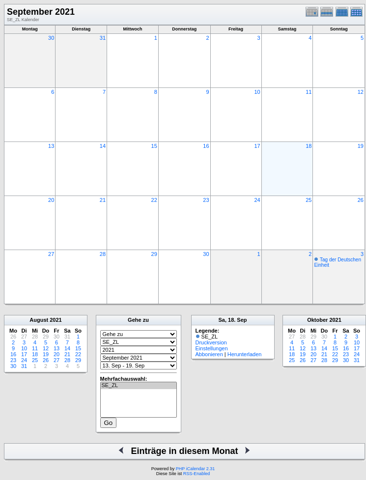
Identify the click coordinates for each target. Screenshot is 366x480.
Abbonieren (209, 354)
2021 (55, 320)
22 (154, 200)
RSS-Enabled (196, 473)
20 (51, 200)
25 (308, 200)
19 (361, 146)
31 (103, 38)
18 (308, 146)
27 (51, 254)
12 (361, 92)
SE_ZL (138, 385)
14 (103, 146)
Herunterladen (244, 354)
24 (257, 200)
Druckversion (211, 342)
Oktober (317, 320)
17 (257, 146)
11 (308, 92)
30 (51, 38)
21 (103, 200)
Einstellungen (212, 348)
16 (206, 146)
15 (154, 146)
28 (103, 254)
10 (257, 92)
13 (51, 146)
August (38, 320)
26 (361, 200)
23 (206, 200)
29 (154, 254)
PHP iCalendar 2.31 (195, 468)
